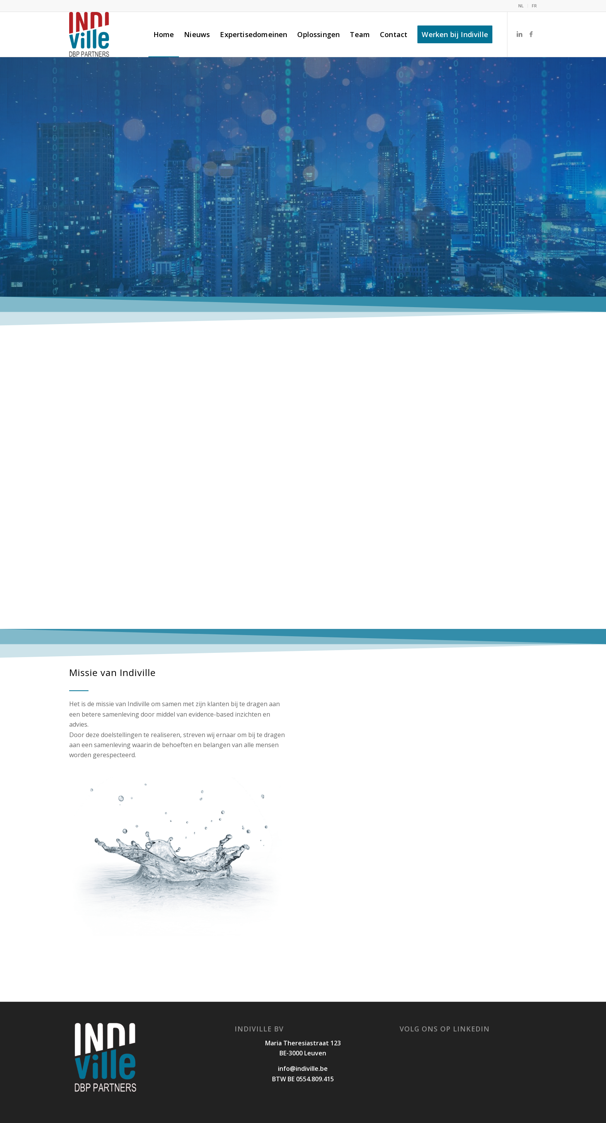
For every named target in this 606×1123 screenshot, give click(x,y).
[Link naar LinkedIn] (519, 34)
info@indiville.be (303, 1068)
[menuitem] (521, 6)
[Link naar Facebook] (531, 34)
